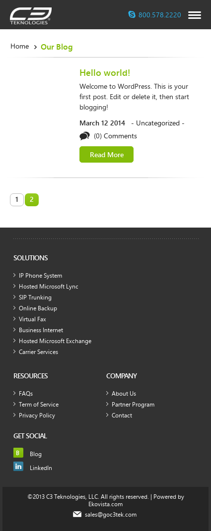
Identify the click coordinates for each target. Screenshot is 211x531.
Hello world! (104, 72)
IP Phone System (40, 275)
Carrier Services (38, 351)
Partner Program (133, 404)
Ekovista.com (105, 504)
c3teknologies (31, 15)
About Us (124, 393)
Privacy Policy (37, 415)
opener (194, 15)
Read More (107, 154)
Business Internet (41, 330)
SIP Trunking (35, 297)
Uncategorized (158, 122)
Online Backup (38, 308)
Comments (120, 135)
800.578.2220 (160, 14)
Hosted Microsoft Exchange (55, 341)
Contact (122, 415)
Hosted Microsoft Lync (48, 286)
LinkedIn (41, 468)
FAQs (26, 393)
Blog (36, 454)
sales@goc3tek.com (111, 514)
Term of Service (39, 404)
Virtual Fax (32, 319)
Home (19, 46)
